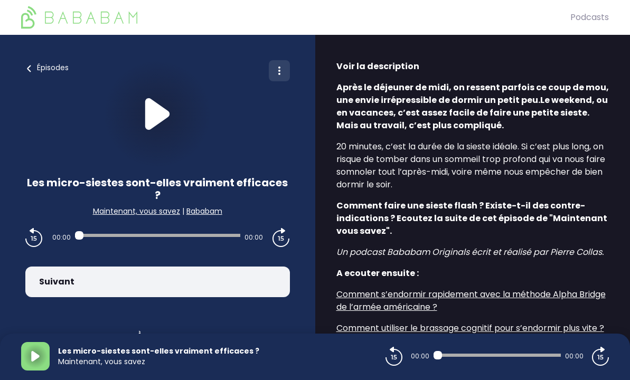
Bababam (204, 211)
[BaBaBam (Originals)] (295, 17)
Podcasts (589, 17)
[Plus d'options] (279, 70)
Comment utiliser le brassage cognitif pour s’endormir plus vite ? (470, 328)
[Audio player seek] (157, 235)
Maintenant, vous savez (136, 211)
